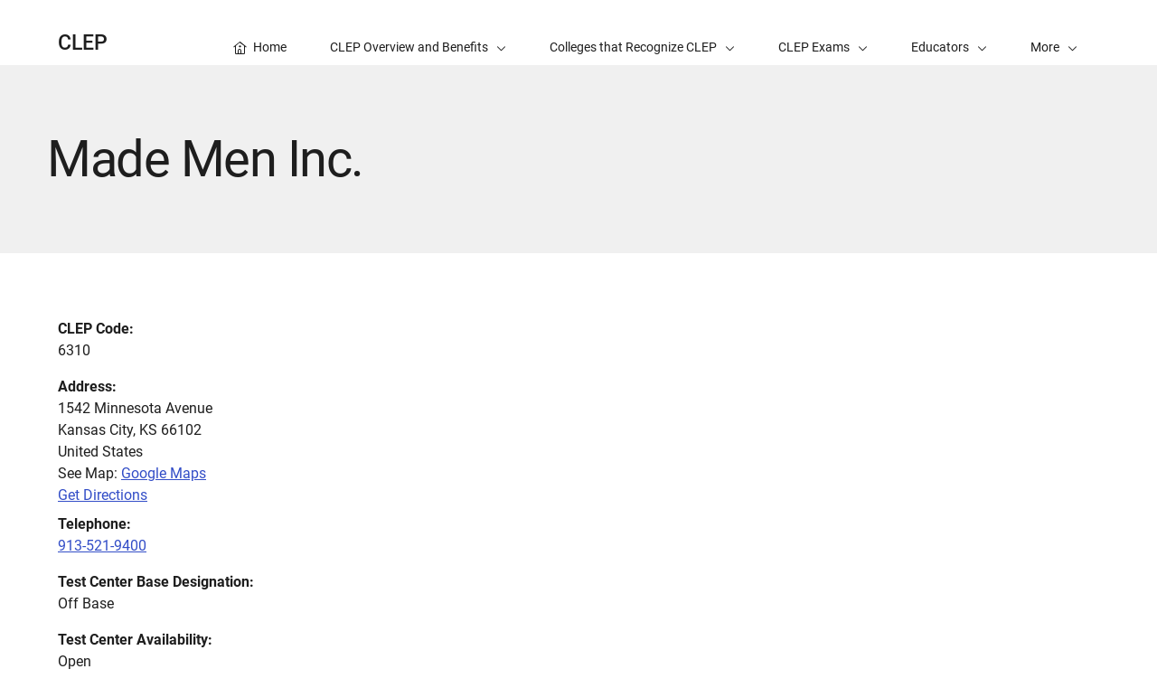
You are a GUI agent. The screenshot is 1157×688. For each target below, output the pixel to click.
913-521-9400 (102, 545)
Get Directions (102, 495)
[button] (1054, 32)
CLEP (83, 43)
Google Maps (163, 473)
